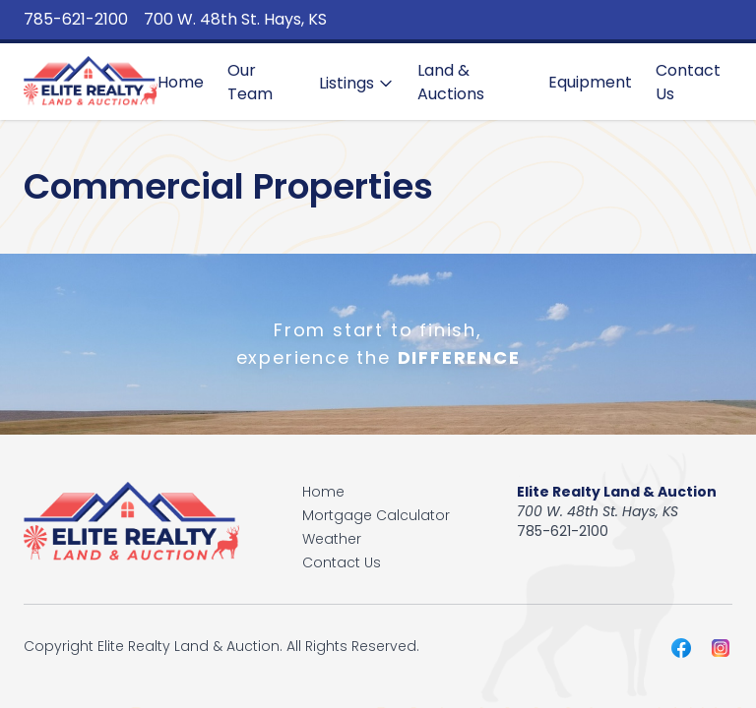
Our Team (250, 82)
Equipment (590, 82)
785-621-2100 (76, 19)
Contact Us (688, 82)
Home (181, 82)
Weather (331, 539)
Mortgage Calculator (376, 515)
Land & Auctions (450, 82)
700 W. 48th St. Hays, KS (235, 19)
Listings (356, 83)
